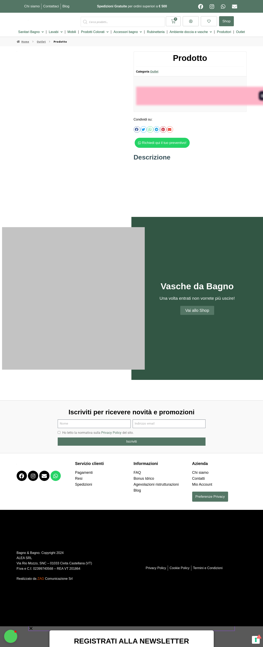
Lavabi (55, 29)
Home (25, 39)
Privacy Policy (111, 430)
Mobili (72, 29)
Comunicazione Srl (55, 576)
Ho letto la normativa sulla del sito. (98, 430)
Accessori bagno (128, 29)
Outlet (240, 29)
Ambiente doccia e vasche (191, 29)
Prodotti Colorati (95, 29)
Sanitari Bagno (31, 29)
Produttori (224, 29)
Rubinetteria (155, 29)
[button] (137, 127)
